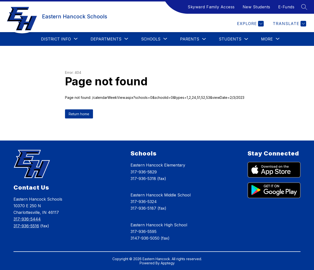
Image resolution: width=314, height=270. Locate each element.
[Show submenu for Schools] (150, 39)
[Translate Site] (289, 24)
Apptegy (168, 263)
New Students (256, 6)
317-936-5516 (26, 225)
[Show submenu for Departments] (106, 39)
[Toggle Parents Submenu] (204, 39)
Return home (79, 114)
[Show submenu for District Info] (56, 39)
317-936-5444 (27, 219)
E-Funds (286, 6)
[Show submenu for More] (267, 39)
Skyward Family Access (211, 6)
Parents (189, 39)
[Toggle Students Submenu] (246, 39)
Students (230, 39)
